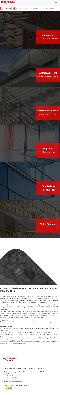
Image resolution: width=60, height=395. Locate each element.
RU (13, 9)
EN (6, 9)
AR (9, 9)
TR (2, 9)
